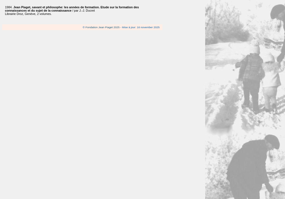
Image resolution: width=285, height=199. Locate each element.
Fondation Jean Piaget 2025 (103, 27)
